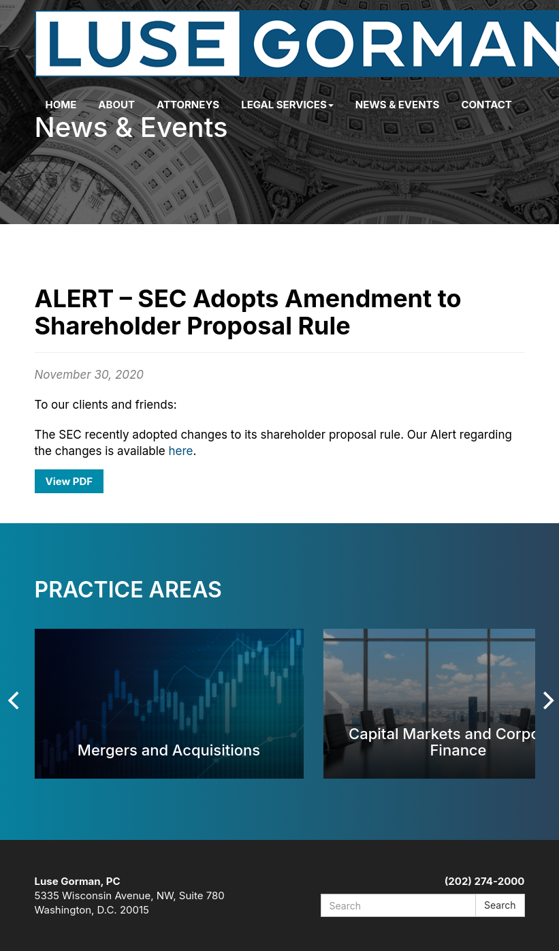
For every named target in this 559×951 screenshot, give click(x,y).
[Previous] (16, 700)
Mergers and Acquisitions (169, 749)
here (180, 451)
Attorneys (188, 104)
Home (61, 104)
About (116, 104)
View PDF (69, 481)
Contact (486, 104)
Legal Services (287, 104)
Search (499, 905)
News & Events (397, 104)
